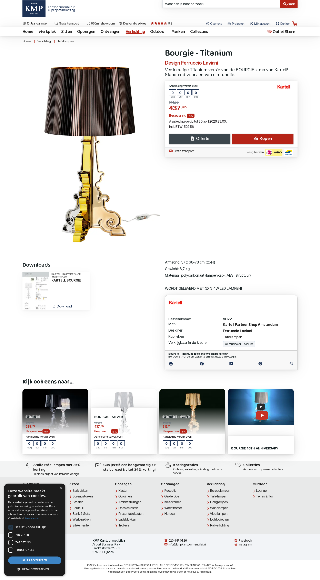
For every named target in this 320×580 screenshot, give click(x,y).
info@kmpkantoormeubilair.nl (185, 544)
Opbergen (86, 32)
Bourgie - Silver (108, 417)
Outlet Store (281, 32)
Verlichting (135, 32)
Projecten (235, 24)
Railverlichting (219, 525)
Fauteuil (77, 508)
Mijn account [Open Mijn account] (260, 24)
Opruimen (125, 496)
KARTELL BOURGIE (69, 277)
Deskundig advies (132, 23)
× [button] (60, 487)
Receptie (170, 490)
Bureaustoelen (82, 496)
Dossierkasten (128, 508)
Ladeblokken (127, 519)
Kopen (263, 138)
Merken (178, 32)
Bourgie (33, 417)
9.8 (161, 23)
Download (62, 306)
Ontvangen (110, 32)
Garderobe (171, 496)
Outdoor (158, 32)
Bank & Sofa (81, 514)
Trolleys (123, 525)
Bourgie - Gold (176, 417)
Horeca (169, 514)
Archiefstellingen (129, 502)
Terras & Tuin (265, 496)
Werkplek (47, 32)
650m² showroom (101, 23)
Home (27, 32)
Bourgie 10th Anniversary (254, 448)
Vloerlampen (218, 514)
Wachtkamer (173, 508)
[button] (34, 569)
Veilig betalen (270, 152)
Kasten (123, 490)
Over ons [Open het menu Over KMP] (214, 24)
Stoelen (77, 502)
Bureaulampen (220, 490)
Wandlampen (219, 508)
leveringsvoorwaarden (170, 571)
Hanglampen (219, 502)
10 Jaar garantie (34, 23)
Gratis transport (66, 23)
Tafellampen (65, 41)
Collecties (199, 32)
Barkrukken (80, 490)
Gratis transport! (181, 151)
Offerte (199, 138)
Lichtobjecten (219, 519)
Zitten (66, 32)
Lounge (261, 490)
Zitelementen (81, 525)
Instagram (243, 544)
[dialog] (34, 530)
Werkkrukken (81, 519)
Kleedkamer (172, 502)
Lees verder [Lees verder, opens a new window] (32, 518)
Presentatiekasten (130, 514)
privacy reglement (201, 571)
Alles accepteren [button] (34, 560)
